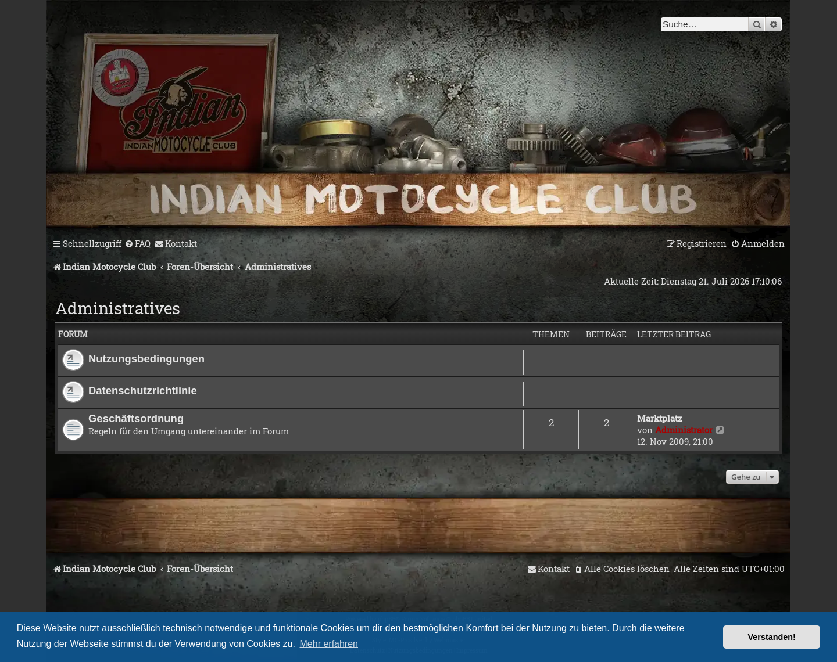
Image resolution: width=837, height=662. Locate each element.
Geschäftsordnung (136, 418)
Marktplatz (659, 418)
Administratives (117, 308)
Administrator (684, 430)
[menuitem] (137, 244)
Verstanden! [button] (772, 637)
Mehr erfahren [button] (329, 644)
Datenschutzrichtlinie (142, 390)
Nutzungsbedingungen (146, 358)
